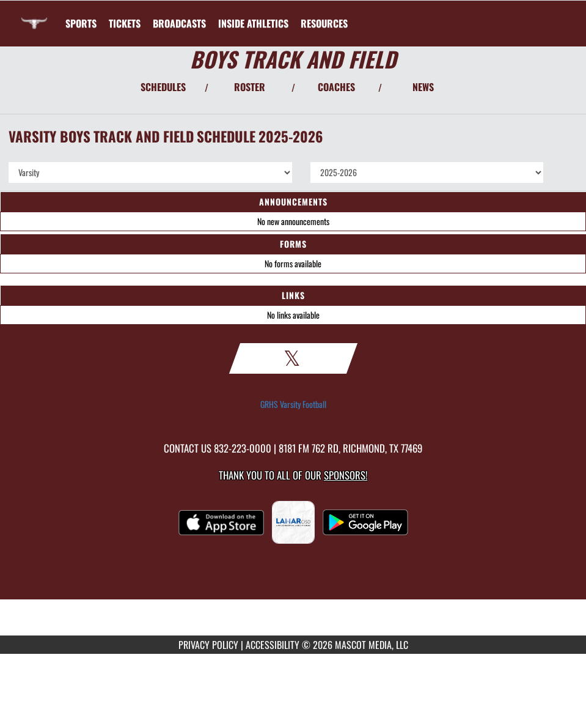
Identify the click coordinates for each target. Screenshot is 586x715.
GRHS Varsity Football (293, 404)
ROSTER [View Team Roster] (249, 87)
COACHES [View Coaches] (336, 87)
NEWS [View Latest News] (423, 87)
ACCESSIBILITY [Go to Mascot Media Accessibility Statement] (272, 644)
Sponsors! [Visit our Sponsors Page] (345, 475)
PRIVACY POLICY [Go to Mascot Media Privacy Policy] (208, 644)
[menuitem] (125, 23)
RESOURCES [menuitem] (324, 23)
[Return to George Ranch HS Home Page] (34, 16)
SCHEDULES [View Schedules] (163, 87)
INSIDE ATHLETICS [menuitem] (253, 23)
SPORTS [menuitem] (81, 23)
